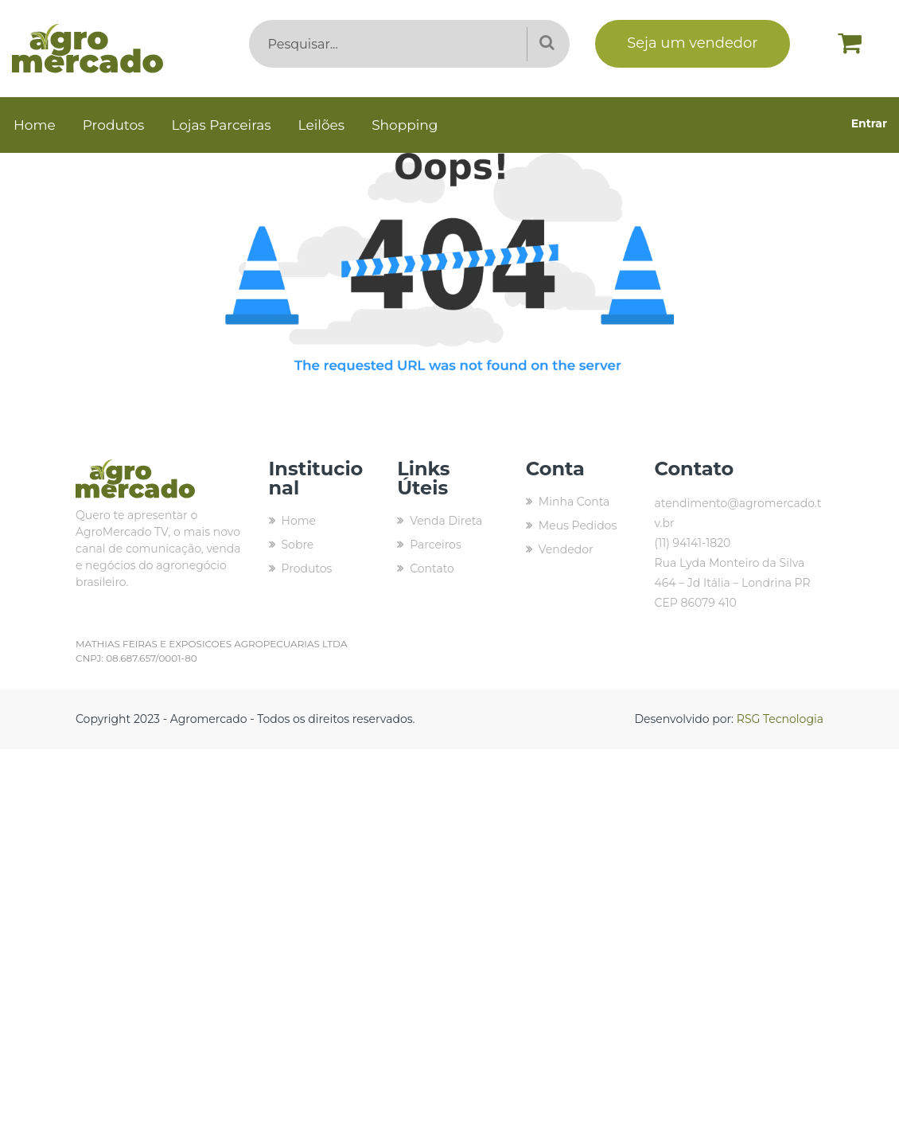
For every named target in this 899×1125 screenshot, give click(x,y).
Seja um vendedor (692, 43)
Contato (432, 568)
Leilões (321, 125)
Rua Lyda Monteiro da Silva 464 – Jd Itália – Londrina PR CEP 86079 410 (732, 583)
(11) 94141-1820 (692, 543)
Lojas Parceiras (220, 125)
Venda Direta (446, 521)
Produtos (114, 125)
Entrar (869, 123)
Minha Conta (574, 501)
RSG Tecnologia (780, 719)
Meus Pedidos (578, 525)
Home (35, 125)
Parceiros (435, 544)
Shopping (405, 125)
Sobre (298, 544)
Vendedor (566, 549)
